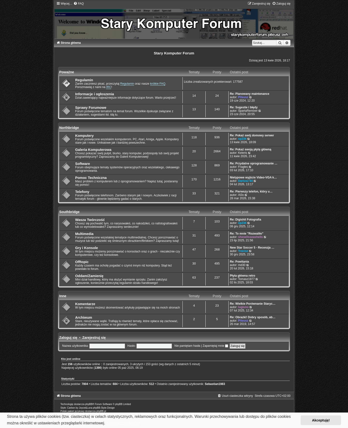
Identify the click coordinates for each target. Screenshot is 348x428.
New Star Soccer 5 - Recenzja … (252, 247)
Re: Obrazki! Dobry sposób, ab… (253, 317)
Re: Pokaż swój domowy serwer (252, 135)
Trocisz (243, 251)
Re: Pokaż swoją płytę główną (250, 149)
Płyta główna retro (242, 275)
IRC (108, 87)
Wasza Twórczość (90, 220)
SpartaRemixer (248, 110)
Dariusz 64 (245, 181)
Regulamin (84, 80)
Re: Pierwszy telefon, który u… (251, 191)
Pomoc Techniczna (91, 178)
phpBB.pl (101, 411)
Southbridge (69, 212)
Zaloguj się (68, 337)
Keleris (242, 153)
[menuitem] (78, 3)
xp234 (242, 138)
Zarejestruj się (94, 337)
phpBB (88, 404)
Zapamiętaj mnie (215, 345)
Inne (62, 296)
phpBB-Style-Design (104, 407)
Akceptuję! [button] (321, 420)
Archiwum (83, 317)
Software (82, 164)
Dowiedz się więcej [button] (123, 423)
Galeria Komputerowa (93, 150)
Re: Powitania (239, 261)
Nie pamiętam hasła (187, 345)
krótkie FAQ (157, 83)
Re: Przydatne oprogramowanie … (253, 163)
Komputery (84, 136)
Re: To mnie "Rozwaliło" (246, 233)
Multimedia (84, 234)
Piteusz (243, 97)
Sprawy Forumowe (90, 108)
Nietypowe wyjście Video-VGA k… (253, 177)
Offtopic (82, 262)
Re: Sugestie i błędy (244, 107)
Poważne (66, 72)
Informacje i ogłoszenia (94, 94)
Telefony (82, 192)
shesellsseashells (250, 237)
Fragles (243, 167)
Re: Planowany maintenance (249, 94)
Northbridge (69, 128)
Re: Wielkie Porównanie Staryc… (253, 303)
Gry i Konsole (86, 248)
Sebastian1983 (215, 384)
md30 (241, 265)
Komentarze (85, 304)
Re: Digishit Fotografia (245, 219)
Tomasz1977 (246, 279)
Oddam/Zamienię (89, 276)
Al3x (241, 195)
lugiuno (243, 307)
